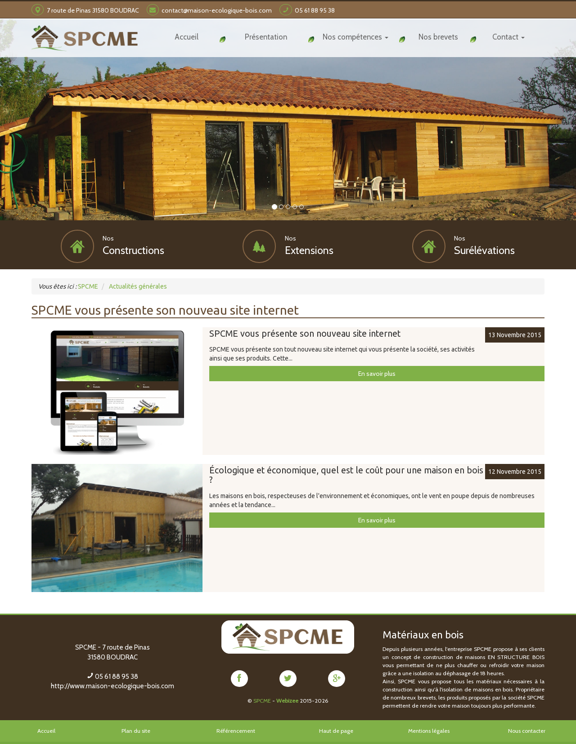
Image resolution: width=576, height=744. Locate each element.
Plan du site (136, 730)
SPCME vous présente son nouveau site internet (304, 333)
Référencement (235, 730)
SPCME (262, 700)
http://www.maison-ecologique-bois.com (112, 686)
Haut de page (336, 730)
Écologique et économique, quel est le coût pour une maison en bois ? (346, 475)
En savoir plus (377, 373)
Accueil (46, 730)
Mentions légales (429, 730)
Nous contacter (526, 730)
